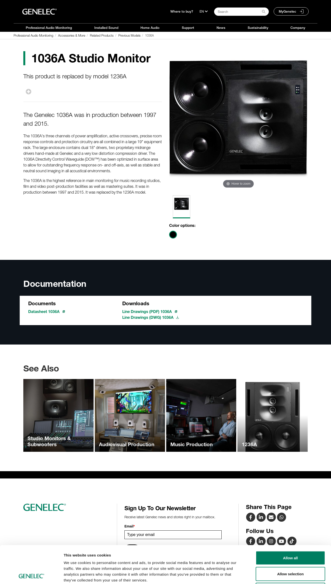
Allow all (290, 520)
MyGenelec (287, 11)
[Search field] (241, 12)
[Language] (203, 11)
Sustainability (258, 28)
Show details (255, 574)
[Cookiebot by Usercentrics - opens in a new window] (31, 574)
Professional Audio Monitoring (49, 28)
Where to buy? (181, 11)
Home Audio (149, 28)
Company (297, 28)
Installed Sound (106, 28)
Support (188, 28)
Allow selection (290, 536)
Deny (290, 552)
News (221, 28)
